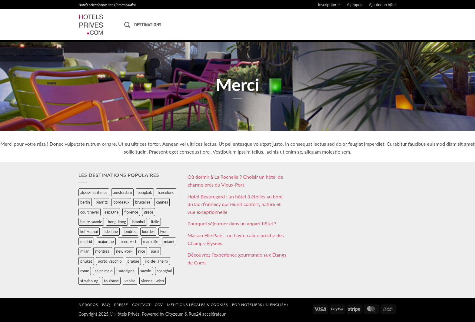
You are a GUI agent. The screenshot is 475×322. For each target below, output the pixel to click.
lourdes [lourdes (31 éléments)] (148, 231)
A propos (354, 4)
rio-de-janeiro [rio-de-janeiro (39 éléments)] (156, 261)
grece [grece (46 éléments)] (148, 212)
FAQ (106, 304)
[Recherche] (127, 24)
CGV (159, 304)
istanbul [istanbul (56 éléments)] (138, 221)
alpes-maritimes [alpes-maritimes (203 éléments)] (93, 192)
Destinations (147, 25)
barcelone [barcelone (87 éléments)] (166, 192)
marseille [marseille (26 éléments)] (150, 241)
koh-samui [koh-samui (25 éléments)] (89, 231)
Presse (121, 304)
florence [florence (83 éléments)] (131, 212)
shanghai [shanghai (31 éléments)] (164, 270)
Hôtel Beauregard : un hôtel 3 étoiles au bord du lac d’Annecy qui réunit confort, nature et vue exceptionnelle (235, 204)
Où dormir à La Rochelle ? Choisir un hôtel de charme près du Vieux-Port (235, 181)
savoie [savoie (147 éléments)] (145, 270)
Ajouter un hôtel (383, 4)
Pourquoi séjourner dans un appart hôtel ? (232, 223)
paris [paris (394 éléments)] (155, 251)
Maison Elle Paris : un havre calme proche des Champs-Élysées (236, 239)
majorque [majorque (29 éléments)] (106, 241)
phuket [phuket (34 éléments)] (86, 261)
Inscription (329, 5)
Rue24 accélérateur (207, 314)
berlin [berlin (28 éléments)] (85, 202)
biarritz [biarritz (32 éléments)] (102, 202)
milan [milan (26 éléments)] (84, 251)
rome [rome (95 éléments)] (84, 270)
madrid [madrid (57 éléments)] (86, 241)
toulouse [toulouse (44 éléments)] (111, 280)
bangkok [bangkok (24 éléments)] (145, 192)
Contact (141, 304)
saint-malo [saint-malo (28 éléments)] (104, 270)
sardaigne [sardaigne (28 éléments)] (126, 270)
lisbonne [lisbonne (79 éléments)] (111, 231)
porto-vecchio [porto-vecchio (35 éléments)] (109, 261)
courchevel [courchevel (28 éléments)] (89, 212)
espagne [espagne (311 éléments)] (111, 212)
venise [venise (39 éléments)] (130, 280)
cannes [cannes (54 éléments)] (162, 202)
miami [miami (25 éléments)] (169, 241)
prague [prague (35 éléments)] (133, 261)
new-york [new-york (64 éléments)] (124, 251)
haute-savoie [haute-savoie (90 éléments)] (91, 221)
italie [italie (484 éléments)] (155, 221)
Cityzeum (174, 314)
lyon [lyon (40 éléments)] (164, 231)
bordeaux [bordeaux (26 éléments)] (121, 202)
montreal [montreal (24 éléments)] (102, 251)
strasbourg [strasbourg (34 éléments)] (89, 280)
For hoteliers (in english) (260, 304)
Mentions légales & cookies (197, 304)
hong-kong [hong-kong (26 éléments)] (117, 221)
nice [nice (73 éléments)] (141, 251)
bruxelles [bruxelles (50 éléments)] (142, 202)
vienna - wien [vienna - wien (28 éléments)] (152, 280)
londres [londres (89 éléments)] (130, 231)
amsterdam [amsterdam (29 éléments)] (122, 192)
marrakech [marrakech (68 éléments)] (129, 241)
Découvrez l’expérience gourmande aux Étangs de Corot (237, 258)
